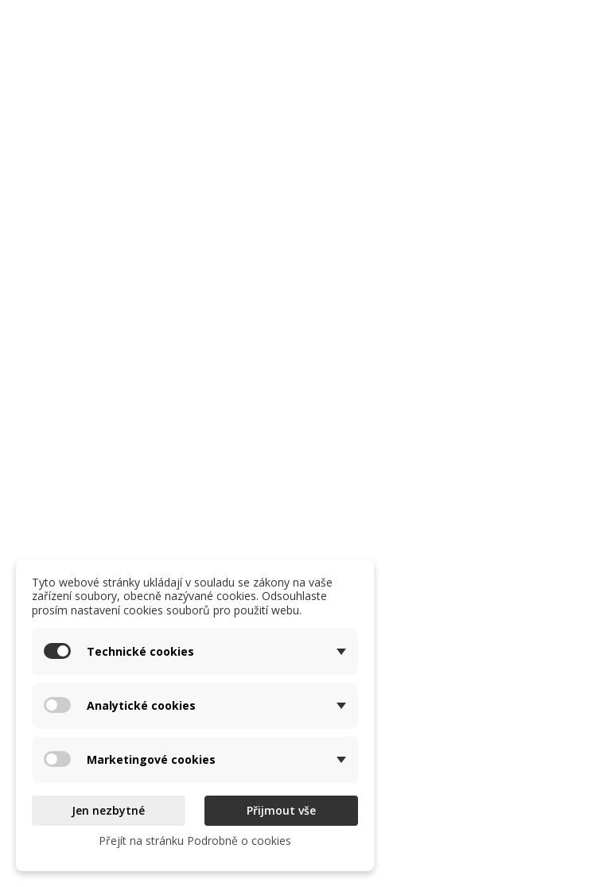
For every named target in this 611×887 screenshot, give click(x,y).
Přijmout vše (281, 810)
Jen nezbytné (108, 810)
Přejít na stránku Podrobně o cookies (195, 840)
